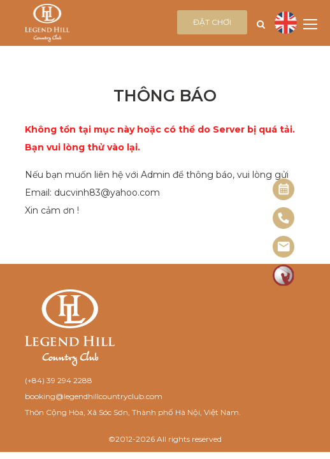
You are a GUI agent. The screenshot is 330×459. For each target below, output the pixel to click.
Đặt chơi (212, 22)
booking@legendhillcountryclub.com (93, 396)
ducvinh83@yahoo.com (107, 192)
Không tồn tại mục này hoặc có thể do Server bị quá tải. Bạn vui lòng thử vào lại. (160, 138)
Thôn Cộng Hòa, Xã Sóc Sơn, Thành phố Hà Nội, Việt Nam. (133, 412)
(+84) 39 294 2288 (58, 380)
